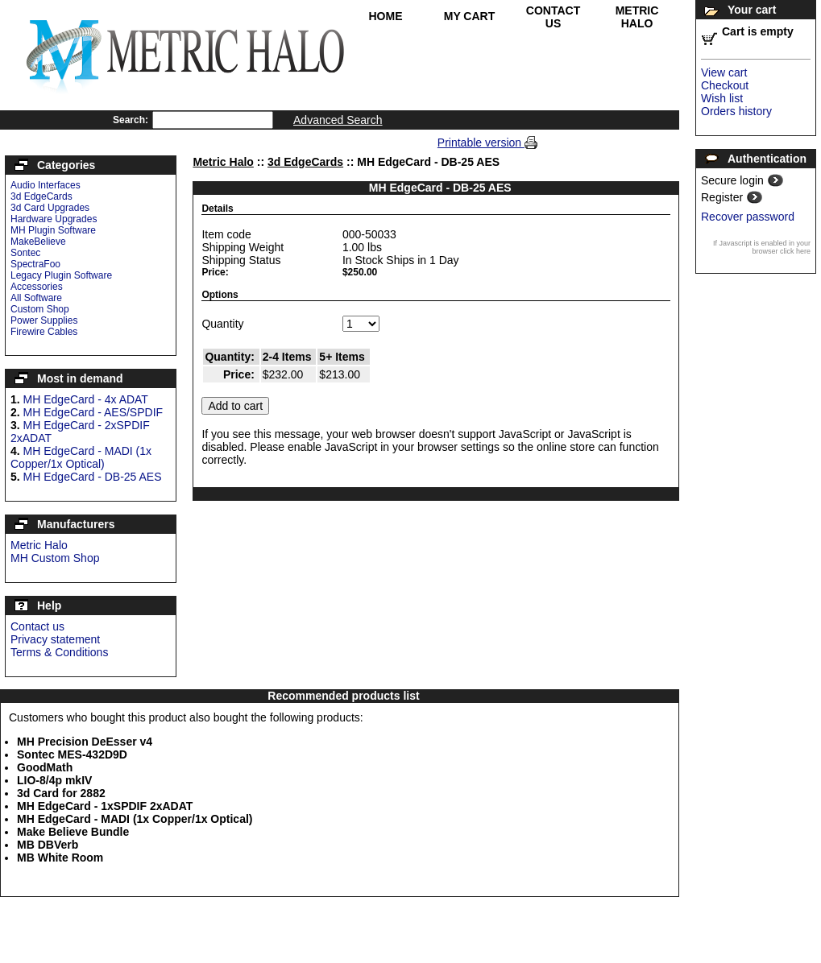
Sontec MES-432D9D (72, 754)
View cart (724, 72)
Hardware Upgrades (53, 219)
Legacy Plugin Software (61, 275)
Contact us (37, 626)
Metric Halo (637, 17)
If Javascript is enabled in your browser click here (762, 247)
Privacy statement (55, 639)
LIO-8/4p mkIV (54, 780)
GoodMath (45, 767)
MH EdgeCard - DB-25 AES (92, 476)
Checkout (724, 85)
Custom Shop (39, 309)
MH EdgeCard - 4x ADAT (85, 399)
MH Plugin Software (53, 230)
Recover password (747, 216)
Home (386, 16)
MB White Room (60, 857)
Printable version (481, 142)
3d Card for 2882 (61, 793)
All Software (36, 298)
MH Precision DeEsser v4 (84, 741)
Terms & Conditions (59, 652)
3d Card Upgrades (49, 207)
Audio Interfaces (45, 185)
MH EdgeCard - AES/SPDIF (93, 412)
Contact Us (553, 17)
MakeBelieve (38, 241)
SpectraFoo (35, 264)
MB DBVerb (47, 844)
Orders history (736, 111)
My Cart (470, 16)
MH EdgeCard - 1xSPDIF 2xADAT (105, 806)
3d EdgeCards (41, 196)
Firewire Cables (43, 331)
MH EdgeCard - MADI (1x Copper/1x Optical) (80, 457)
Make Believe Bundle (73, 831)
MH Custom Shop (54, 558)
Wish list (722, 98)
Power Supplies (43, 320)
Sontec (25, 252)
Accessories (36, 286)
